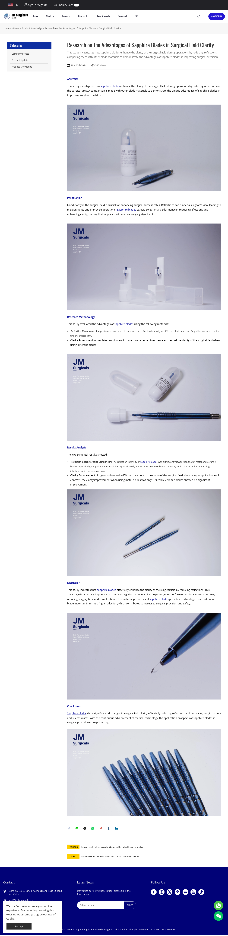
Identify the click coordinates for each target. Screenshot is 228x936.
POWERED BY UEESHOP (162, 930)
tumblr (109, 829)
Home (35, 16)
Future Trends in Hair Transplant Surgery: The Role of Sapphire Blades (112, 848)
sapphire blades (110, 86)
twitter (85, 829)
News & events (103, 16)
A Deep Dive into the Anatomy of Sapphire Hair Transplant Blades (110, 857)
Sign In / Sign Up (36, 5)
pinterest (101, 829)
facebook (69, 829)
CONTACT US (216, 16)
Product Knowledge (32, 28)
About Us (50, 16)
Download (122, 16)
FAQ (136, 16)
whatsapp (93, 829)
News (16, 28)
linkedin (117, 829)
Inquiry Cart (63, 5)
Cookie (20, 906)
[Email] (100, 906)
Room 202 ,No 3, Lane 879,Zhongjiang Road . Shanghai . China (35, 893)
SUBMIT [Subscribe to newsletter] (130, 906)
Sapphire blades (126, 209)
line (77, 829)
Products (66, 16)
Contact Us (83, 16)
